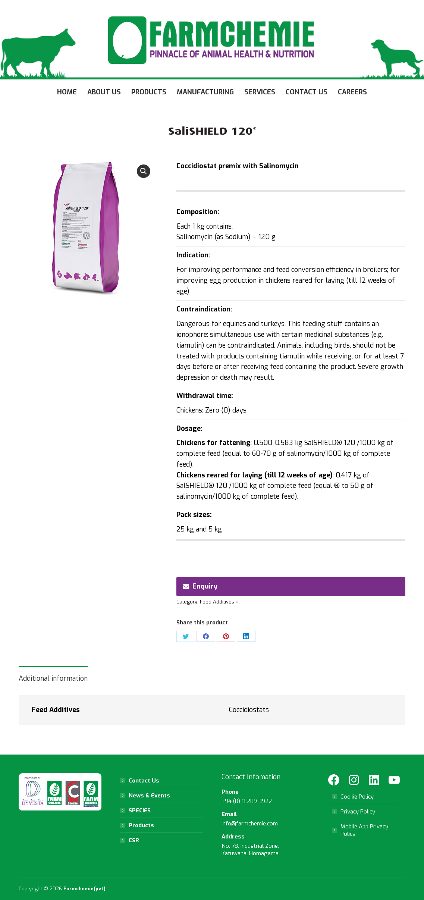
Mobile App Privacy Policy (364, 830)
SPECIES (140, 810)
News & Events (149, 795)
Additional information (53, 678)
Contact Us (144, 780)
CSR (134, 840)
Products (141, 825)
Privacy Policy (357, 811)
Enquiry (200, 586)
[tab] (53, 675)
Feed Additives (217, 602)
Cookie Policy (357, 796)
